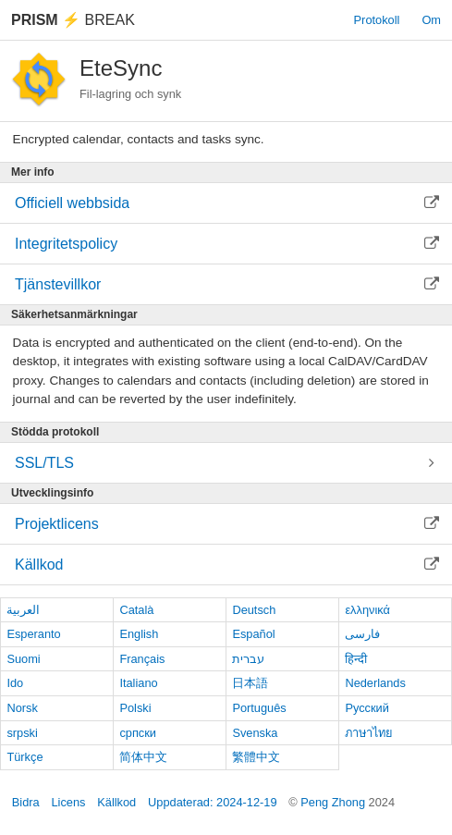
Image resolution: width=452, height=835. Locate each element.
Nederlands (375, 683)
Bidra (26, 802)
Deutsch (253, 610)
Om (431, 20)
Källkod (116, 802)
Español (253, 634)
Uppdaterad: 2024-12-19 (212, 802)
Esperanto (33, 634)
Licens (68, 802)
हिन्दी (356, 659)
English (138, 634)
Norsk (21, 708)
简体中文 (143, 757)
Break (73, 20)
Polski (135, 708)
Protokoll (377, 20)
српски (137, 733)
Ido (14, 683)
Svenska (254, 733)
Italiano (138, 683)
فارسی (362, 634)
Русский (366, 708)
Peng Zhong (334, 802)
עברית (248, 659)
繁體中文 (256, 757)
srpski (21, 733)
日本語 (250, 683)
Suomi (23, 659)
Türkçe (24, 757)
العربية (23, 610)
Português (259, 708)
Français (142, 659)
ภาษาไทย (369, 733)
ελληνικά (367, 610)
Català (136, 610)
